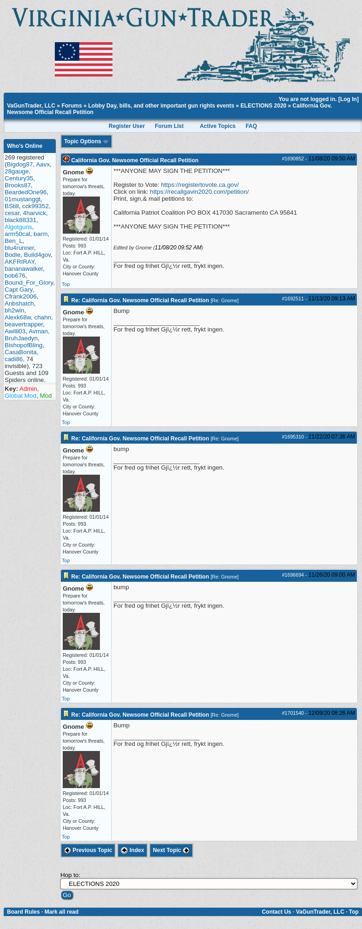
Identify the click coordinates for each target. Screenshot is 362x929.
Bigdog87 (20, 164)
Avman (38, 331)
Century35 (19, 178)
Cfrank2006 (21, 296)
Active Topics (218, 126)
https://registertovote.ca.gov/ (199, 184)
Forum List (169, 126)
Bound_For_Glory (29, 282)
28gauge (17, 171)
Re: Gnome (224, 300)
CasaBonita (21, 352)
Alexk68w (18, 317)
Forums (71, 105)
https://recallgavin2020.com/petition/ (199, 191)
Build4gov (37, 254)
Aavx (43, 164)
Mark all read (62, 912)
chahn (42, 317)
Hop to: (70, 875)
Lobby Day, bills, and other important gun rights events (161, 105)
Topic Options (86, 141)
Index (132, 850)
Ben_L (14, 240)
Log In (348, 99)
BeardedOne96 (25, 192)
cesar (12, 213)
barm (40, 233)
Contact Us (276, 912)
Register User (127, 126)
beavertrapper (24, 324)
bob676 (15, 275)
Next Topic (171, 850)
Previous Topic (88, 850)
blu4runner (19, 247)
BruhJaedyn (21, 338)
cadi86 (14, 359)
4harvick (34, 213)
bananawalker (24, 268)
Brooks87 (18, 185)
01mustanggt (22, 199)
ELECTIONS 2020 (264, 105)
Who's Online (24, 146)
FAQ (251, 126)
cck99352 (35, 206)
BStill (12, 206)
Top (66, 284)
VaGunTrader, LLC (31, 105)
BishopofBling (24, 345)
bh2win (14, 310)
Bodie (12, 254)
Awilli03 (15, 331)
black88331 (20, 219)
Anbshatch (19, 303)
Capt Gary (19, 289)
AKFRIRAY (19, 261)
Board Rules (23, 912)
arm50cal (17, 233)
